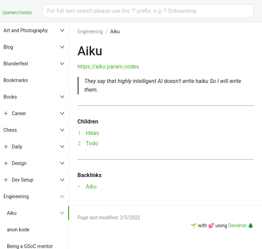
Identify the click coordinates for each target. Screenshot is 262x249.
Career (19, 113)
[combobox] (148, 11)
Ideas (92, 133)
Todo (92, 143)
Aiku (11, 213)
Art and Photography (25, 30)
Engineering (16, 196)
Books (10, 97)
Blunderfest (15, 63)
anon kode (18, 229)
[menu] (34, 135)
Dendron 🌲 (241, 225)
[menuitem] (34, 30)
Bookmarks (15, 80)
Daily (17, 146)
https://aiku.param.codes (108, 66)
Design (19, 163)
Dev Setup (23, 180)
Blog (8, 47)
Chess (10, 130)
